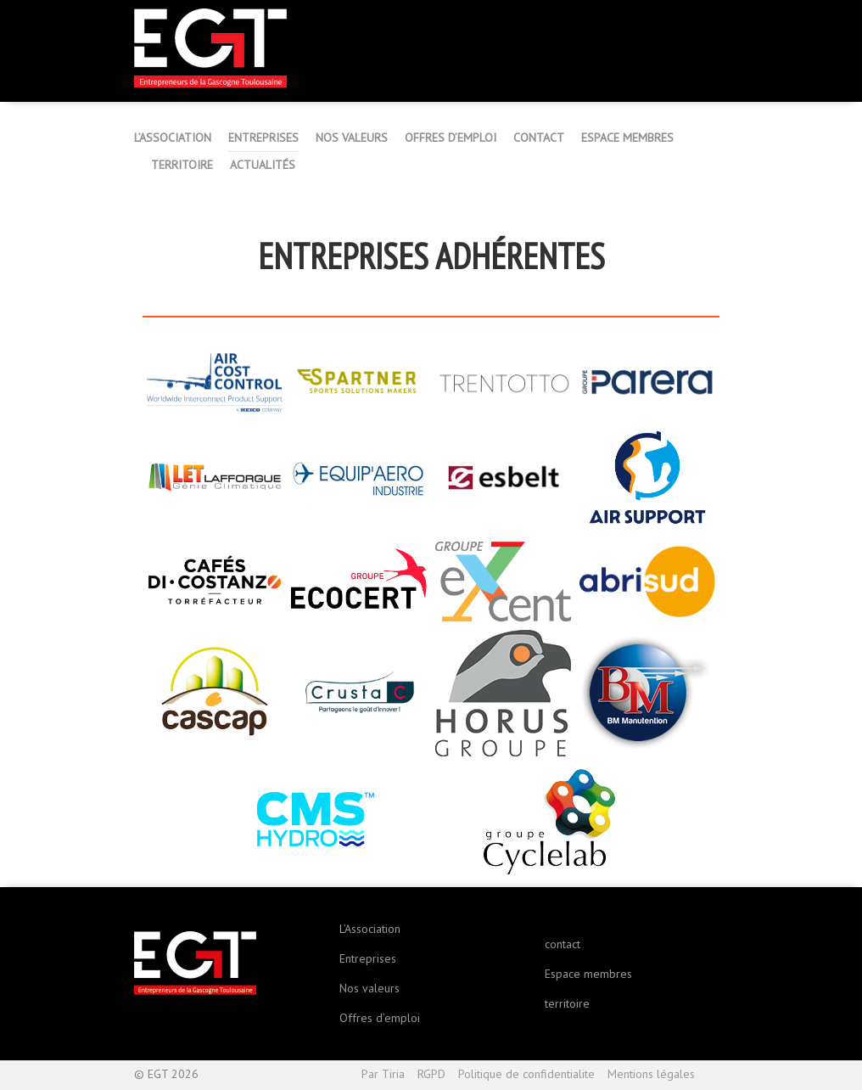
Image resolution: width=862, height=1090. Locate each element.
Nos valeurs (369, 988)
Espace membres (588, 973)
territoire (567, 1003)
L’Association (369, 928)
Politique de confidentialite (526, 1074)
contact (562, 944)
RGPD (431, 1074)
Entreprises (367, 958)
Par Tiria (383, 1074)
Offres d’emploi (379, 1017)
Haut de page (718, 1075)
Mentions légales (651, 1074)
